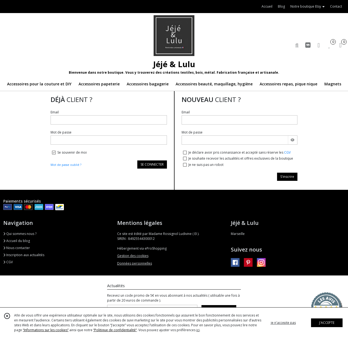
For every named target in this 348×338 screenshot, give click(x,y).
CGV (287, 152)
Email (55, 112)
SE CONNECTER (152, 164)
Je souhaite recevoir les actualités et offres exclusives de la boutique (240, 158)
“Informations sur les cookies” (46, 330)
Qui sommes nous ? (19, 233)
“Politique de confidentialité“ (115, 330)
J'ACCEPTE (326, 322)
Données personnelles (134, 263)
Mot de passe (61, 132)
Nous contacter (16, 248)
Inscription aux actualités (23, 255)
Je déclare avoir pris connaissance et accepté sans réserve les (239, 152)
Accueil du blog (16, 240)
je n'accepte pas (283, 322)
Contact (336, 6)
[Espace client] (318, 45)
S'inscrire (287, 176)
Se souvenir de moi (72, 152)
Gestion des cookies (132, 255)
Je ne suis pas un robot (205, 164)
